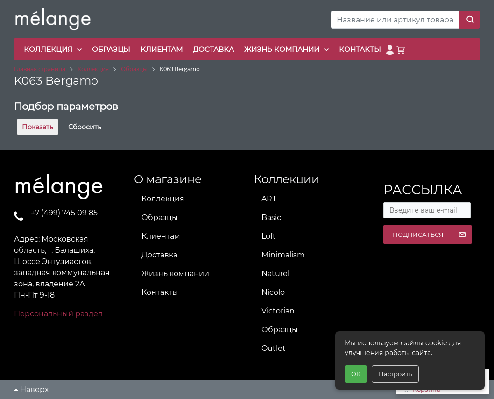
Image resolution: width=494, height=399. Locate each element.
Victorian (278, 310)
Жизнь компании (175, 273)
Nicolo (273, 292)
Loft (268, 236)
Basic (271, 217)
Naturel (275, 273)
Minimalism (283, 254)
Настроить (395, 374)
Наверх (31, 389)
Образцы (159, 217)
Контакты (159, 292)
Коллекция (162, 198)
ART (268, 198)
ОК (355, 374)
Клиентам (160, 236)
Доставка (159, 254)
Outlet (273, 348)
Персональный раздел (58, 313)
